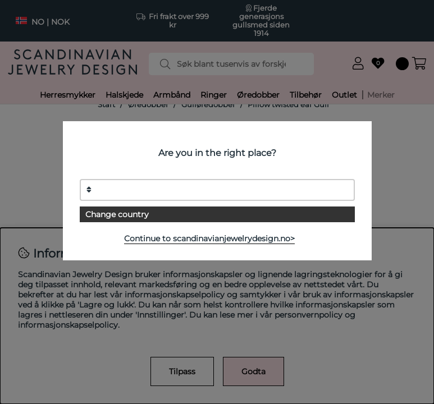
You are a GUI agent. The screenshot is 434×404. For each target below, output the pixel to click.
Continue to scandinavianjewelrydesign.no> (209, 238)
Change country (117, 214)
